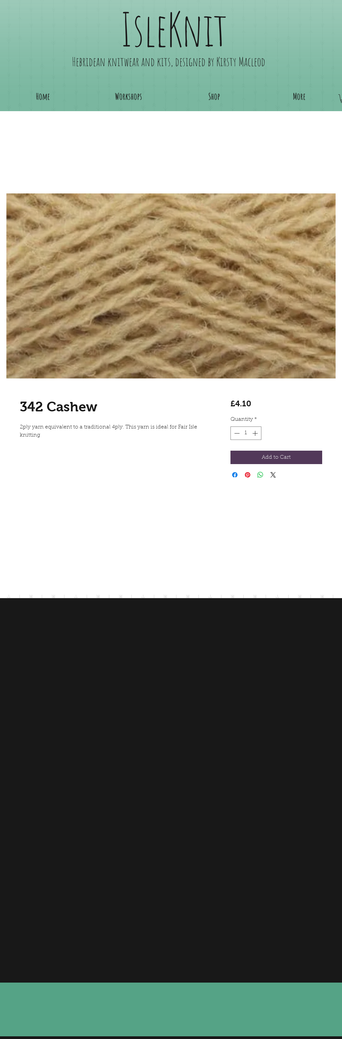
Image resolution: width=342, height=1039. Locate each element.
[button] (214, 96)
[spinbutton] (246, 433)
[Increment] (255, 433)
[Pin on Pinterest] (248, 475)
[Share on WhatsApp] (260, 475)
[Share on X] (273, 475)
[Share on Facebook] (235, 475)
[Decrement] (236, 433)
